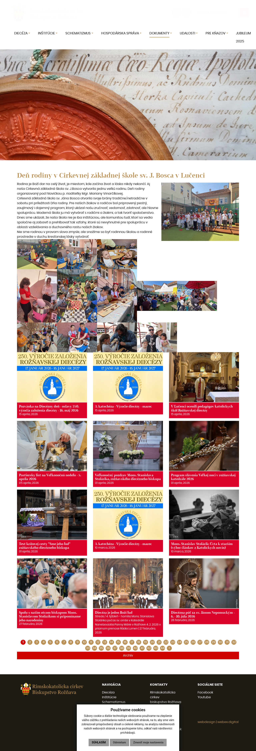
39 (128, 648)
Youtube (204, 697)
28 (207, 642)
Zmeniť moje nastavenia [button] (148, 742)
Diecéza (108, 692)
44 (163, 648)
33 (88, 648)
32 (234, 642)
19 (145, 642)
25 (186, 642)
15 (118, 642)
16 (125, 642)
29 (213, 642)
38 (122, 648)
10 (84, 642)
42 (149, 648)
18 (138, 642)
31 (227, 642)
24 (179, 642)
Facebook (205, 692)
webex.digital (228, 722)
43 (156, 648)
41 (142, 648)
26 (193, 642)
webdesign (206, 722)
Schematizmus (113, 702)
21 (159, 642)
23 (173, 642)
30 (220, 642)
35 (101, 648)
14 (111, 642)
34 (94, 648)
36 (108, 648)
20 (152, 642)
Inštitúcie (109, 697)
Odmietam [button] (119, 742)
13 (104, 642)
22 (166, 642)
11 (91, 642)
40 (135, 648)
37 (115, 648)
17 (132, 642)
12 (98, 642)
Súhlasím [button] (99, 742)
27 (200, 642)
